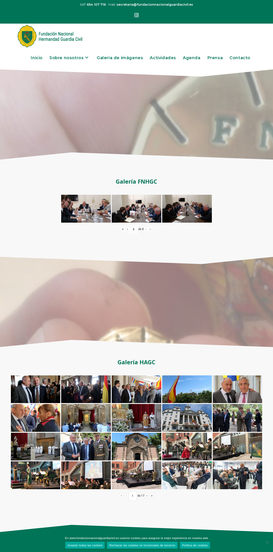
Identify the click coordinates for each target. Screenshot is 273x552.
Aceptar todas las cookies (85, 545)
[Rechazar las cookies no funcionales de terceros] (267, 542)
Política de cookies (195, 545)
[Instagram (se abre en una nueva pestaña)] (136, 15)
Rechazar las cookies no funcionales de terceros (142, 545)
